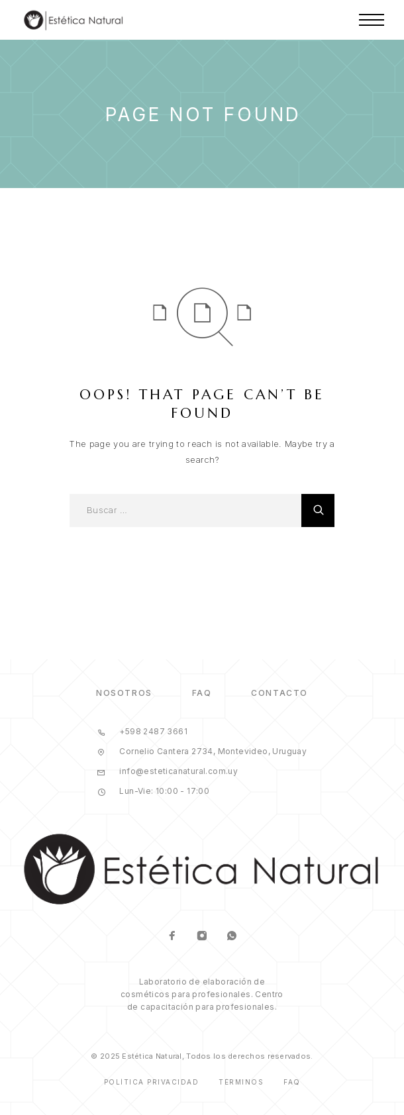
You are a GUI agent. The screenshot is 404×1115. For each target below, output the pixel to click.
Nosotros (124, 693)
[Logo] (73, 20)
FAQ (202, 693)
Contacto (279, 693)
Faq (292, 1082)
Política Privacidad (151, 1082)
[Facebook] (172, 937)
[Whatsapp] (232, 937)
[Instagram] (202, 937)
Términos (241, 1082)
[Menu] (371, 20)
